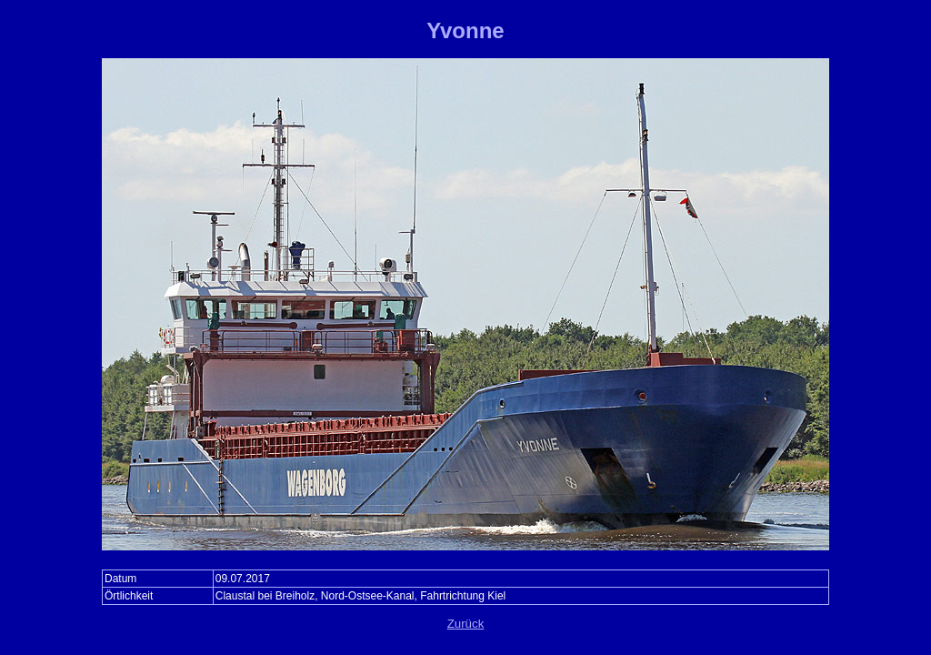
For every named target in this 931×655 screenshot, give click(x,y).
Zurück (466, 623)
